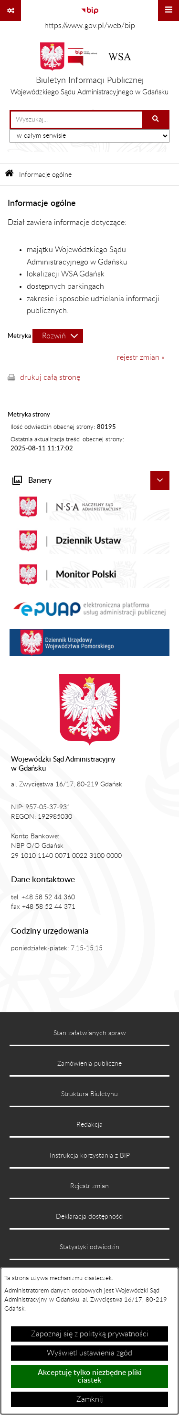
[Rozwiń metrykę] (57, 336)
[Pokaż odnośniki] (10, 10)
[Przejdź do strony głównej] (89, 71)
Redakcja (89, 1124)
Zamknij (89, 1399)
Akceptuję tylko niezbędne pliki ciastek (90, 1376)
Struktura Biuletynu (89, 1094)
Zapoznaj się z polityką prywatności (89, 1334)
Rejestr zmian (89, 1186)
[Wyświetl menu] (168, 10)
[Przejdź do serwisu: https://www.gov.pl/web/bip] (89, 16)
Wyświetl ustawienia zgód (89, 1353)
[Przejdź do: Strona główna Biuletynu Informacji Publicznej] (9, 175)
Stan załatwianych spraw (89, 1033)
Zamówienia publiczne (89, 1063)
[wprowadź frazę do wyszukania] (76, 119)
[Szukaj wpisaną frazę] (156, 119)
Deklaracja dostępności (90, 1216)
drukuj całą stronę (50, 377)
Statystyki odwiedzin (89, 1247)
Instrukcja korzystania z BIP (90, 1155)
